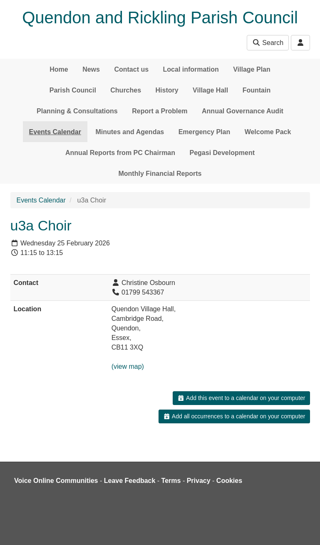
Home (59, 69)
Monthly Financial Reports (159, 173)
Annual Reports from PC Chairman (120, 152)
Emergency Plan (205, 131)
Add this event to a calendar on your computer (241, 398)
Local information (191, 69)
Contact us (131, 69)
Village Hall (210, 90)
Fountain (257, 90)
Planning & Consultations (77, 111)
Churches (125, 90)
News (91, 69)
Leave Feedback (130, 480)
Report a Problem (159, 111)
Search (267, 42)
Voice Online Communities (56, 480)
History (167, 90)
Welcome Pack (268, 131)
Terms (171, 480)
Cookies (229, 480)
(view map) (128, 366)
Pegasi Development (222, 152)
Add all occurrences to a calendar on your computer (234, 416)
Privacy (199, 480)
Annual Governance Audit (242, 111)
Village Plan (251, 69)
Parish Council (73, 90)
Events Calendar (55, 131)
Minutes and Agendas (129, 131)
